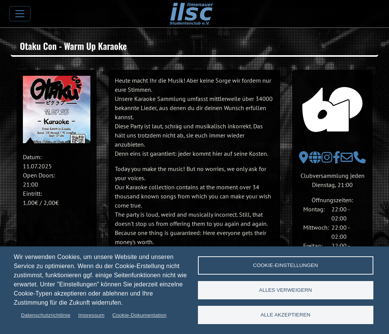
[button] (56, 109)
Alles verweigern (285, 290)
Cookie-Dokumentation (139, 315)
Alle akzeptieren (285, 315)
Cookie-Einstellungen (285, 265)
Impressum (91, 315)
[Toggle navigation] (20, 13)
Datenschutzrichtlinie (46, 315)
